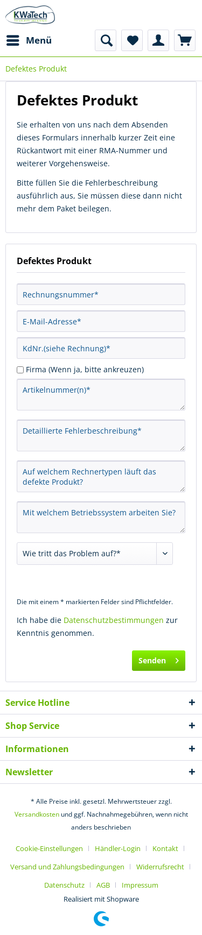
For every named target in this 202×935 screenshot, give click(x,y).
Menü (29, 39)
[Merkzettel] (132, 40)
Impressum (140, 885)
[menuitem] (28, 40)
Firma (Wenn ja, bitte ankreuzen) (85, 369)
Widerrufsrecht (160, 867)
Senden (158, 658)
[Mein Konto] (158, 40)
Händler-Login (118, 848)
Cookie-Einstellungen (49, 848)
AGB (103, 885)
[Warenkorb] (185, 40)
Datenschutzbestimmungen (114, 620)
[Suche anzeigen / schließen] (105, 40)
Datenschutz (64, 885)
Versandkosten (37, 814)
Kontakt (165, 848)
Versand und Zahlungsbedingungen (67, 867)
